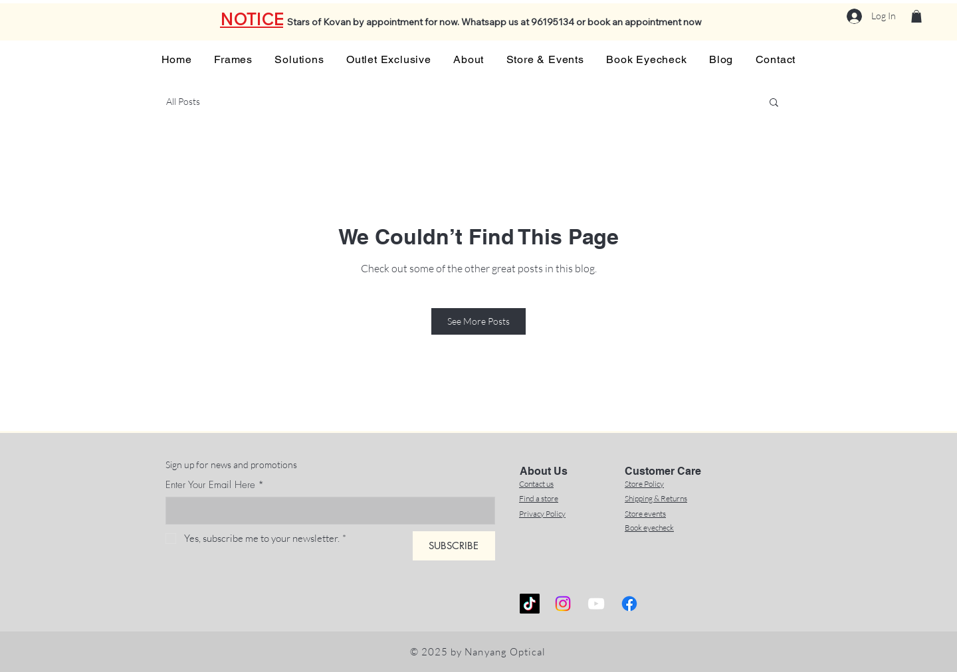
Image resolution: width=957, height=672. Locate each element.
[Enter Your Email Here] (326, 510)
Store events (645, 514)
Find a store (538, 498)
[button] (916, 16)
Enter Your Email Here (214, 484)
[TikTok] (530, 604)
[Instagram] (563, 604)
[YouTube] (596, 604)
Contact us (536, 484)
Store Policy (644, 484)
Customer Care (663, 471)
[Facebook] (629, 604)
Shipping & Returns (656, 498)
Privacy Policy (542, 514)
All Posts (183, 101)
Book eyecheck (649, 528)
